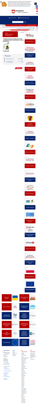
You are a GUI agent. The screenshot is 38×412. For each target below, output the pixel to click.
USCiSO (22, 383)
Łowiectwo (23, 396)
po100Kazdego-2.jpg (9, 58)
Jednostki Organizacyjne (13, 27)
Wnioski (22, 364)
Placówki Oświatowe (22, 27)
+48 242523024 (6, 366)
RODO (13, 351)
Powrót (18, 68)
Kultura (22, 369)
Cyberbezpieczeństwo (25, 357)
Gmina (7, 27)
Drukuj (21, 32)
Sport (22, 395)
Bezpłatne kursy (24, 368)
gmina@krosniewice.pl (7, 370)
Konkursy (23, 363)
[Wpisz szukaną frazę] (17, 22)
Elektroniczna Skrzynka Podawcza (14, 354)
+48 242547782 (7, 368)
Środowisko (23, 375)
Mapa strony (23, 402)
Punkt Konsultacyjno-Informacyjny (24, 388)
